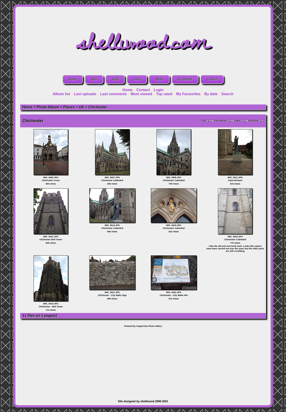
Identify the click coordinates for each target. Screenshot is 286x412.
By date (211, 94)
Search (227, 94)
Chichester (97, 107)
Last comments (113, 94)
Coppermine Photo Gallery (149, 326)
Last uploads (85, 94)
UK (81, 107)
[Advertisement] (143, 361)
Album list (61, 94)
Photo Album (48, 107)
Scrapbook (185, 79)
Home (72, 79)
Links (137, 79)
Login (159, 90)
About (159, 79)
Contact (212, 79)
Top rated (164, 94)
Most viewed (141, 94)
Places (69, 107)
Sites (94, 79)
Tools (115, 79)
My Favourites (188, 94)
